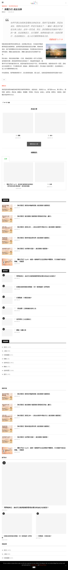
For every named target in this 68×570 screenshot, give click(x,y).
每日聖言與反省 (13, 6)
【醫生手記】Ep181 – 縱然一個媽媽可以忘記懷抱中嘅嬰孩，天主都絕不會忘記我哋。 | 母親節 (40, 260)
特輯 (5, 359)
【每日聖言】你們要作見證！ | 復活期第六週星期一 (31, 248)
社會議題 (6, 355)
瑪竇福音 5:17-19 (56, 39)
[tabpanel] (34, 175)
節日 (5, 374)
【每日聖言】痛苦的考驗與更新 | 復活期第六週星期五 (32, 205)
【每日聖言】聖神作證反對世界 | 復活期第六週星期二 (32, 238)
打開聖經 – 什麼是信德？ (23, 297)
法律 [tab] (5, 159)
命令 (50, 135)
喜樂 (18, 135)
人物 (5, 351)
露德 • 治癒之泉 (20, 330)
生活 (5, 347)
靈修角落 (4, 6)
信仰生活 (6, 362)
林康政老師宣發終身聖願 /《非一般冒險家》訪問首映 (32, 287)
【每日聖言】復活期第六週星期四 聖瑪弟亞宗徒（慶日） (33, 216)
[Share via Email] (9, 102)
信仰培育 (6, 370)
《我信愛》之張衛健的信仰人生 (25, 308)
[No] (66, 565)
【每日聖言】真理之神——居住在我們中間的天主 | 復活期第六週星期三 (37, 227)
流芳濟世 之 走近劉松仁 (22, 319)
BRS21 (3, 12)
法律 (4, 79)
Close (34, 567)
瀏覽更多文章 (34, 144)
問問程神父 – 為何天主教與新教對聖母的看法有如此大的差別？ (35, 276)
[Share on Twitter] (4, 102)
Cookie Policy (34, 565)
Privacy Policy (43, 565)
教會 (5, 366)
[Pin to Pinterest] (6, 102)
